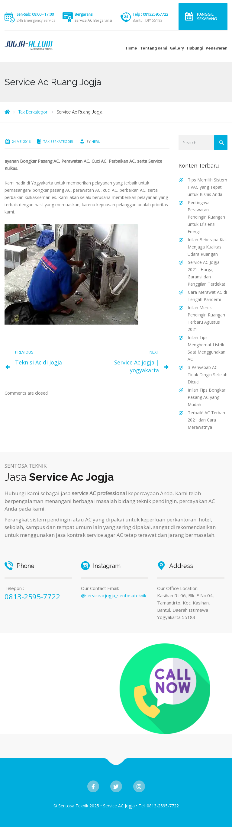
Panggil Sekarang (207, 16)
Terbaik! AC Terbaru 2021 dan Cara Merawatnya (207, 420)
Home (131, 48)
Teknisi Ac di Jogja (38, 362)
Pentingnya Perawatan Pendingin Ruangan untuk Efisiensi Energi (206, 217)
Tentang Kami (153, 48)
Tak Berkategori (58, 141)
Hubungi (195, 48)
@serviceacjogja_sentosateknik (113, 595)
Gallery (177, 48)
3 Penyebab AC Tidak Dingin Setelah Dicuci (207, 374)
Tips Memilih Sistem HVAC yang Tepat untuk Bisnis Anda (207, 187)
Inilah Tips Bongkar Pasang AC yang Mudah (206, 397)
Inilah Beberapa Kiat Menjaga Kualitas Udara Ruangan (207, 247)
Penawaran (216, 48)
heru (96, 141)
